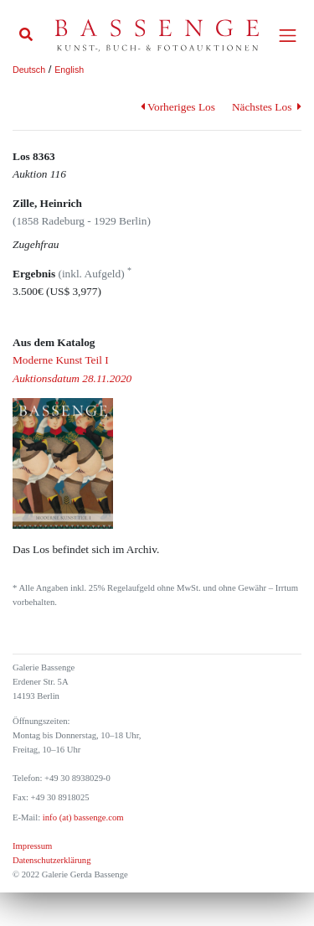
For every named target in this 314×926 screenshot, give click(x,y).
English (69, 70)
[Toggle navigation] (287, 35)
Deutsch (29, 70)
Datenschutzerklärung (52, 860)
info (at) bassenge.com (81, 817)
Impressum (32, 846)
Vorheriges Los (178, 107)
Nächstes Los (266, 107)
